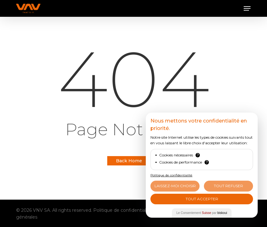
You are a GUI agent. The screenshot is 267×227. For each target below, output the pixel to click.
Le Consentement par (202, 213)
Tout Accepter (202, 199)
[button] (247, 8)
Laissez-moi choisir (175, 185)
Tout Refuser (228, 185)
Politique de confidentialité (122, 210)
